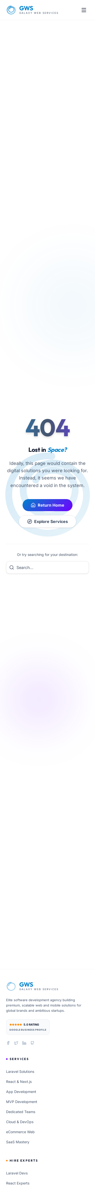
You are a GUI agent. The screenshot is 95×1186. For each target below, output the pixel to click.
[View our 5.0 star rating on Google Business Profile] (28, 1027)
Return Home (47, 505)
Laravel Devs (17, 1173)
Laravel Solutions (20, 1071)
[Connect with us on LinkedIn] (24, 1043)
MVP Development (21, 1102)
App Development (21, 1091)
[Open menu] (84, 10)
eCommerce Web (20, 1132)
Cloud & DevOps (19, 1122)
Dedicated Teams (20, 1112)
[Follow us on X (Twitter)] (16, 1043)
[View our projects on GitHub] (32, 1043)
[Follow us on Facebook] (8, 1043)
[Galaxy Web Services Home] (32, 10)
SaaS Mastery (17, 1142)
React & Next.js (19, 1081)
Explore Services (47, 521)
